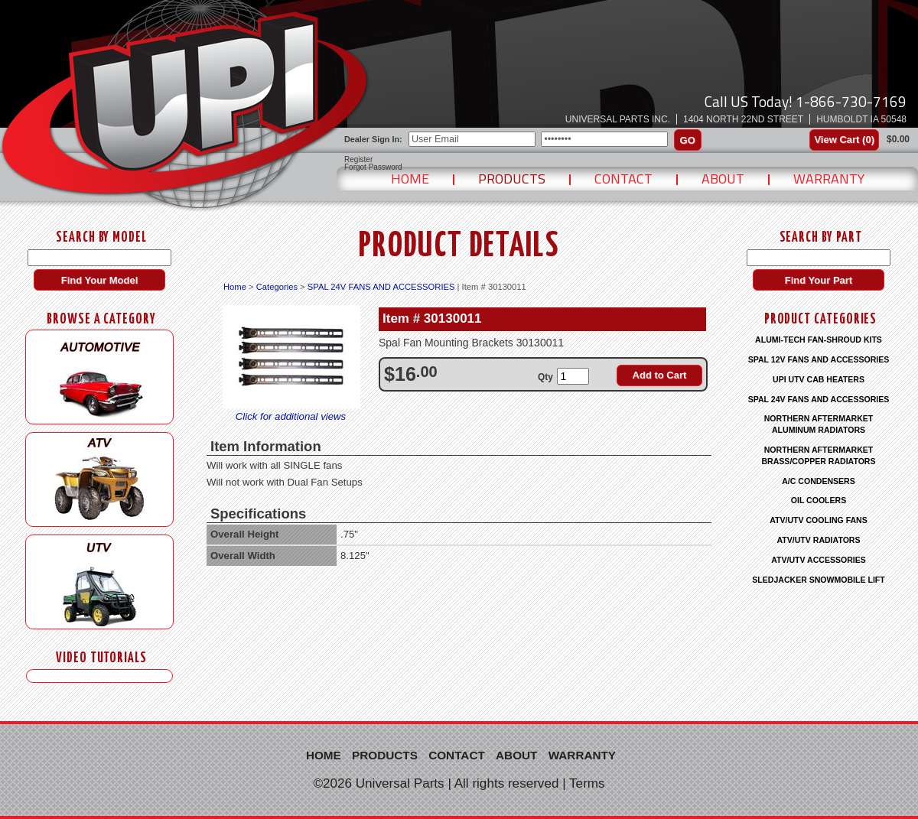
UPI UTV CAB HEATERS (818, 379)
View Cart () (844, 139)
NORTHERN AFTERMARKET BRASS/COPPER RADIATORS (818, 455)
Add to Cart (660, 375)
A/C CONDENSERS (818, 481)
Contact (623, 178)
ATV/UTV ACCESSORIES (818, 559)
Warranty (828, 178)
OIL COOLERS (818, 500)
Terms (587, 783)
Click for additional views (291, 416)
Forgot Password (373, 167)
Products (511, 178)
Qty (545, 377)
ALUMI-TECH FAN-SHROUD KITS (818, 339)
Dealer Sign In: (373, 139)
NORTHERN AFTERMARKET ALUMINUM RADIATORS (819, 424)
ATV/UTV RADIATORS (819, 539)
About (723, 178)
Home (410, 178)
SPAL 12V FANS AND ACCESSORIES (819, 359)
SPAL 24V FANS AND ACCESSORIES (381, 286)
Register (358, 160)
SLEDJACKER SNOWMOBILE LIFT (818, 579)
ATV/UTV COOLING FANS (819, 520)
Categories (277, 286)
